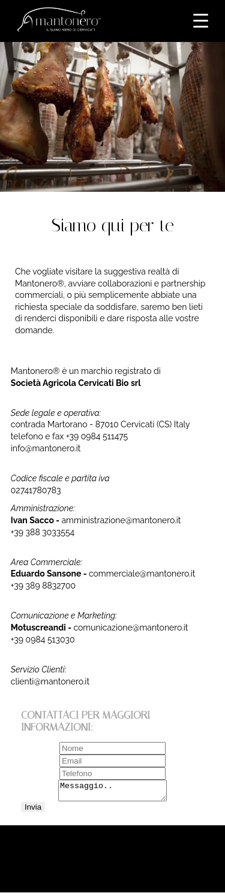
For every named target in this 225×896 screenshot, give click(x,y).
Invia (33, 810)
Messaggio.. (112, 792)
